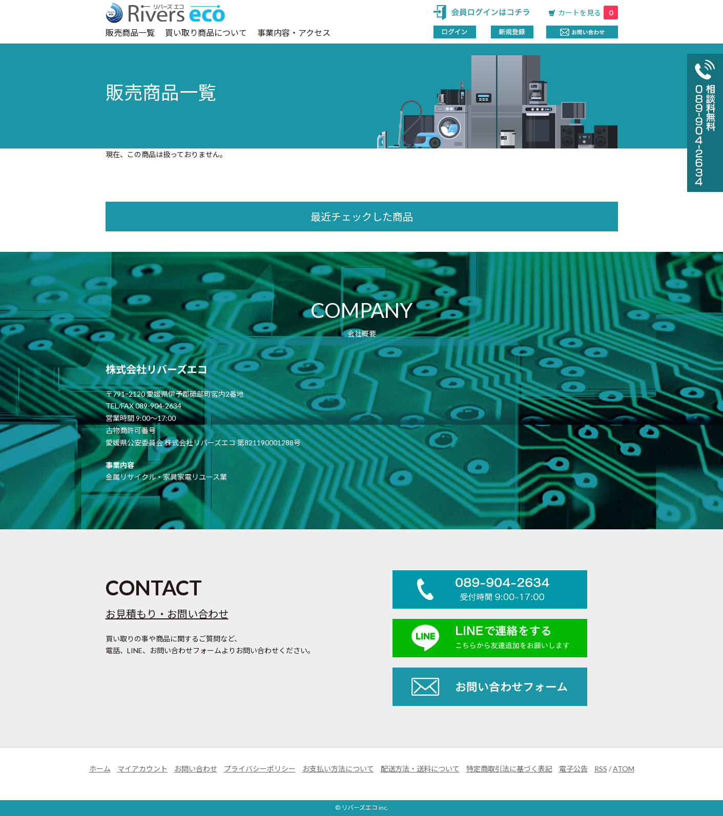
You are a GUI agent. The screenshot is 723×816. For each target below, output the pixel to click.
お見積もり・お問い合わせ (167, 614)
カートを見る (588, 12)
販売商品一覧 (130, 32)
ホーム (100, 768)
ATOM (623, 768)
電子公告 (573, 768)
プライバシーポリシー (260, 768)
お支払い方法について (338, 768)
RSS (600, 768)
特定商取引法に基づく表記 (509, 768)
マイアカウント (142, 768)
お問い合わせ (195, 768)
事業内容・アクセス (293, 32)
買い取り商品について (206, 32)
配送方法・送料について (420, 768)
